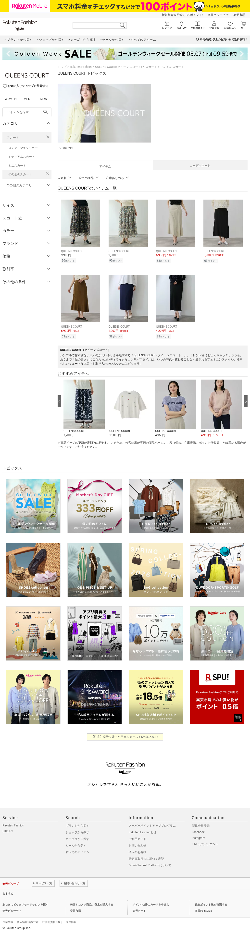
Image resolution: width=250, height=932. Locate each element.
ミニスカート (17, 165)
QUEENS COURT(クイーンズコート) (118, 67)
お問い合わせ (137, 845)
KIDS (43, 99)
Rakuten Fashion (81, 67)
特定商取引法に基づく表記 (146, 858)
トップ (62, 67)
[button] (84, 408)
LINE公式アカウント (205, 844)
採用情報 (71, 922)
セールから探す (76, 845)
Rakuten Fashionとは (142, 832)
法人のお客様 (137, 852)
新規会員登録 (201, 825)
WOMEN (11, 99)
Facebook (198, 832)
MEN (27, 99)
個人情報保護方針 (27, 922)
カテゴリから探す (77, 839)
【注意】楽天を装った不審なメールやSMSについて (125, 737)
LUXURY (7, 831)
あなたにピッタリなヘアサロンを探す (25, 904)
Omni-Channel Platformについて (150, 865)
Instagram (198, 838)
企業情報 (7, 922)
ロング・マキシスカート (24, 148)
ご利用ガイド (137, 839)
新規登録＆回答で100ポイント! (182, 15)
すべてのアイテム (77, 852)
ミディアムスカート (21, 156)
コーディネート (200, 165)
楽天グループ (216, 15)
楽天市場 (239, 15)
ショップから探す (77, 832)
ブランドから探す (77, 825)
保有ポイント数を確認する (211, 904)
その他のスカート (20, 174)
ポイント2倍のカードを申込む (151, 904)
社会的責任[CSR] (52, 922)
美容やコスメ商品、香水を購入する (91, 904)
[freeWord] (26, 112)
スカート (12, 137)
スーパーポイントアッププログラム (152, 825)
